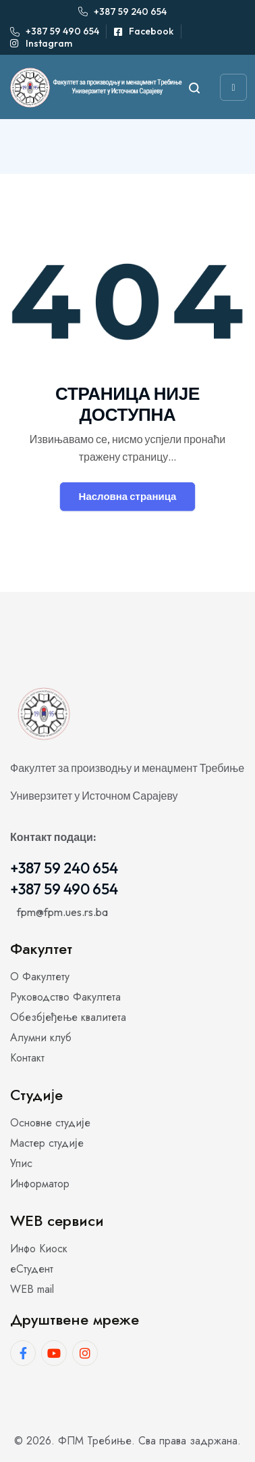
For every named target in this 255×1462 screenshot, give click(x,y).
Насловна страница (128, 496)
